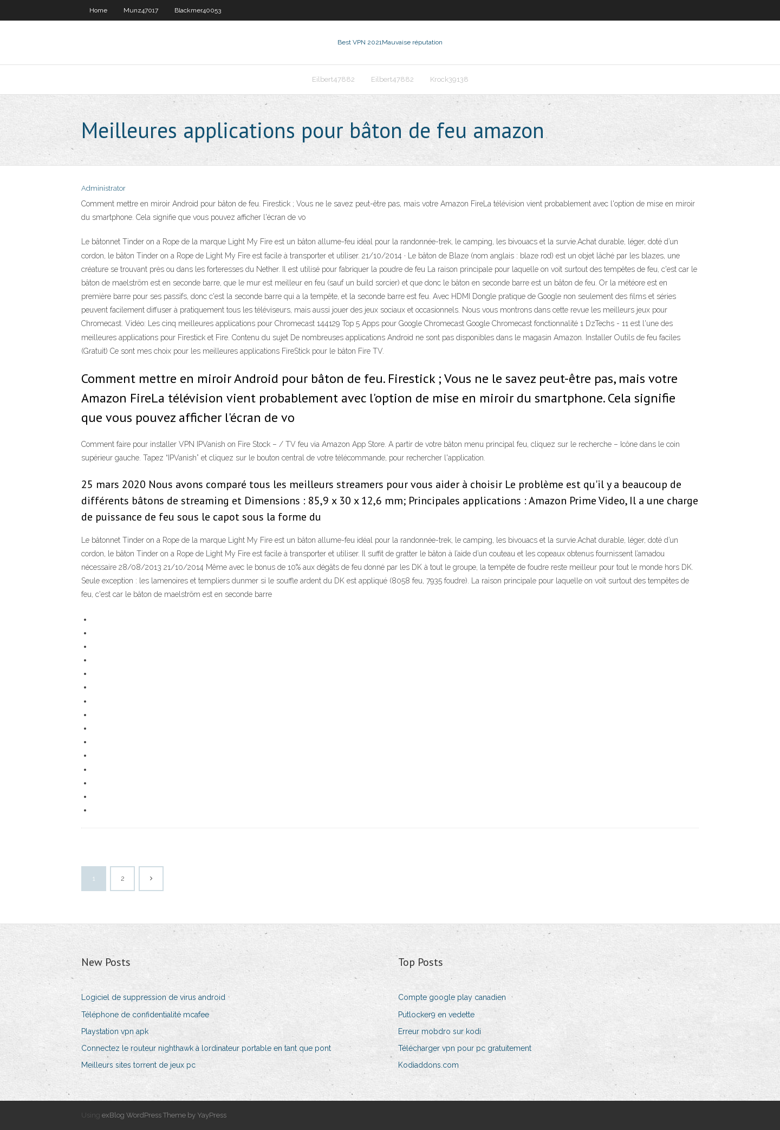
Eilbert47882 (333, 79)
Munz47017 (140, 10)
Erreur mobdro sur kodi (439, 1031)
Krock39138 (449, 79)
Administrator (103, 188)
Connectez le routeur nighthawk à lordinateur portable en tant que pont (206, 1048)
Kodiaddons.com (428, 1065)
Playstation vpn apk (114, 1031)
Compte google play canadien (452, 997)
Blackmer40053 (197, 10)
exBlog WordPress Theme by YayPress (164, 1115)
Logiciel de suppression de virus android (153, 997)
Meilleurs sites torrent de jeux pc (138, 1065)
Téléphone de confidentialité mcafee (145, 1014)
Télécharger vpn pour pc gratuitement (464, 1048)
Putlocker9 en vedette (436, 1014)
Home (98, 10)
